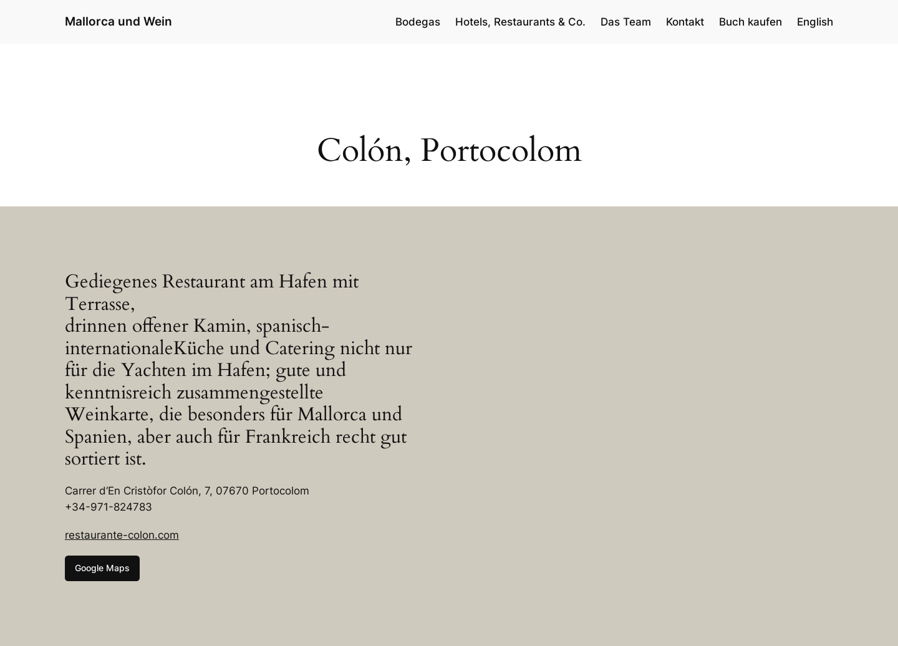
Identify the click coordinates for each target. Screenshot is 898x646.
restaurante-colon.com (122, 535)
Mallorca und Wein (118, 21)
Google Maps (102, 567)
